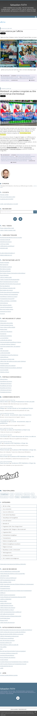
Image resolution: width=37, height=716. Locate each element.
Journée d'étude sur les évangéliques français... (20, 408)
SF (1, 415)
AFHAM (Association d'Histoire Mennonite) (10, 616)
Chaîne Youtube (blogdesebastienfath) (9, 279)
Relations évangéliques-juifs (10, 541)
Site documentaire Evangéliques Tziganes (10, 342)
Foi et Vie (2, 313)
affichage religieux (13, 160)
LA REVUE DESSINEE (5, 353)
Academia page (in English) (6, 199)
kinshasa (7, 157)
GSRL (12, 494)
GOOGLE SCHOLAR (5, 239)
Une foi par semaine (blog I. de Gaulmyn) (10, 346)
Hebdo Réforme (4, 357)
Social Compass (4, 659)
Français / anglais (4, 194)
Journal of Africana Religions (7, 655)
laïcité (11, 497)
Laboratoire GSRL (4, 575)
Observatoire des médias (6, 323)
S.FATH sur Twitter (4, 244)
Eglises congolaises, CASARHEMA (8, 301)
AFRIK (1, 348)
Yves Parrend (3, 436)
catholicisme (19, 494)
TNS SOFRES (3, 647)
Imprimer (32, 80)
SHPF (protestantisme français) (7, 580)
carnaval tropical (5, 80)
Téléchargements (7, 552)
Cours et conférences (8, 512)
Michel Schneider (5, 450)
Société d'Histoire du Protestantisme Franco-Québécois (14, 661)
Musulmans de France (5, 388)
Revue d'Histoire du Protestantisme (9, 294)
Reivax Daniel (4, 456)
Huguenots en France (5, 311)
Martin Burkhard (4, 463)
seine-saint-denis (18, 78)
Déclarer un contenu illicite (14, 709)
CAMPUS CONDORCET (5, 599)
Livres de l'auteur (7, 520)
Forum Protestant (4, 363)
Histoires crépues (4, 372)
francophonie (21, 157)
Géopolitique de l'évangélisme (10, 517)
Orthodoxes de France (6, 390)
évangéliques (4, 494)
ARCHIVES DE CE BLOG (6, 241)
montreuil (32, 156)
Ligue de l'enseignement (6, 307)
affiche (24, 77)
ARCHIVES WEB (4, 248)
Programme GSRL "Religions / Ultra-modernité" (14, 529)
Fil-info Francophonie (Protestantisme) (9, 292)
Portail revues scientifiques (7, 638)
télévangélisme (23, 159)
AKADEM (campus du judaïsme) (8, 365)
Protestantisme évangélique (23, 75)
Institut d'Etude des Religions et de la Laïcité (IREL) (12, 573)
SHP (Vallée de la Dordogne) (7, 614)
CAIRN (1, 668)
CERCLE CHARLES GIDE (6, 277)
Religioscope (3, 321)
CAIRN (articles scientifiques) (7, 246)
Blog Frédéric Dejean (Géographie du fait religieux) (12, 273)
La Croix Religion (4, 338)
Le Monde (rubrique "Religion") (8, 344)
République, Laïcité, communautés (11, 549)
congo (23, 156)
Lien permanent (5, 75)
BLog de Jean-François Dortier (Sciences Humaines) (13, 651)
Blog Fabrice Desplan (5, 269)
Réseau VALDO (4, 620)
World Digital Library (5, 618)
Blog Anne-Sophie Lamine (6, 309)
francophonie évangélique (13, 159)
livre (33, 494)
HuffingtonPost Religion (6, 336)
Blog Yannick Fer (4, 264)
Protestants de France (5, 392)
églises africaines (23, 160)
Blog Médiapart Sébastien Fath (7, 288)
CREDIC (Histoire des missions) (7, 607)
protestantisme (25, 497)
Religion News (3, 329)
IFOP (1, 649)
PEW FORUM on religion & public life (9, 644)
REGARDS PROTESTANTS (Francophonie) (10, 284)
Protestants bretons (5, 588)
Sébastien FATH (18, 5)
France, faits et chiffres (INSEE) (7, 327)
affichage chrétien (30, 77)
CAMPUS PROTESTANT (6, 603)
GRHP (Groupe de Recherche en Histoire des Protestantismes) (16, 590)
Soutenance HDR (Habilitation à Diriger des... (16, 443)
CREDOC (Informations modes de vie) (9, 636)
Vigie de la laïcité (4, 350)
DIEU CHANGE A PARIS (5, 582)
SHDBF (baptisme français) (6, 605)
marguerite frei (4, 421)
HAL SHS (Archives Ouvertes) (7, 640)
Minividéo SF (6, 523)
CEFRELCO (2, 592)
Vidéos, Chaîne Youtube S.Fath (8, 230)
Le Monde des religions (6, 340)
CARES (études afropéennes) (7, 622)
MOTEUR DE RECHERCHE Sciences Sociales (11, 237)
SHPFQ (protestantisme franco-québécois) (10, 612)
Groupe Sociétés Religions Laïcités (9, 675)
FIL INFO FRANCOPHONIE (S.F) (7, 253)
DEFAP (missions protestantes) (7, 595)
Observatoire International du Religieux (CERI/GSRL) (13, 564)
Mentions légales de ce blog (22, 709)
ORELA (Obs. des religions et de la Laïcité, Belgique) (13, 361)
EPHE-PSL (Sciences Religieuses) (8, 578)
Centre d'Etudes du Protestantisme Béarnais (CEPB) (13, 597)
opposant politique (15, 149)
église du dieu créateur (27, 78)
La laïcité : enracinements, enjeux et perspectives (17, 415)
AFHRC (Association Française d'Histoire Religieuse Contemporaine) (17, 584)
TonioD (2, 430)
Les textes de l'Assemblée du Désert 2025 (18, 430)
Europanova (3, 333)
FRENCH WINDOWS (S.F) (6, 255)
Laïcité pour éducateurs (6, 331)
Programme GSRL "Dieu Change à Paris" (13, 526)
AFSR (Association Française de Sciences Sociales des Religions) (16, 630)
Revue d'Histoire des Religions (7, 657)
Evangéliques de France (6, 381)
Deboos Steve (4, 401)
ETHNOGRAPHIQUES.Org (6, 666)
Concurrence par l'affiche (11, 31)
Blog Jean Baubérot (5, 286)
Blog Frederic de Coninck (6, 290)
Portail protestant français (6, 325)
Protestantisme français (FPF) (7, 298)
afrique (20, 156)
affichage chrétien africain (7, 78)
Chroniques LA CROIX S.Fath (7, 359)
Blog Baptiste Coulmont (6, 266)
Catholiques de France (5, 383)
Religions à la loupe (13, 77)
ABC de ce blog (6, 506)
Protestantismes (4, 77)
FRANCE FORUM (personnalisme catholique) (11, 367)
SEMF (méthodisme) (5, 586)
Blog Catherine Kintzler (6, 305)
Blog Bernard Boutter (5, 271)
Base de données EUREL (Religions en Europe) (11, 634)
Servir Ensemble (4, 370)
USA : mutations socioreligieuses (11, 558)
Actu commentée (7, 509)
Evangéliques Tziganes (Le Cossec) (8, 296)
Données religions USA (6, 642)
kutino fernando (13, 157)
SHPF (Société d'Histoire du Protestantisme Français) (13, 664)
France (17, 497)
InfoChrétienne (4, 303)
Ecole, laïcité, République (9, 515)
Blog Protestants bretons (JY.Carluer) (9, 281)
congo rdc (27, 156)
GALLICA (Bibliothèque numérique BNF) (10, 571)
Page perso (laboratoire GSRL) (7, 197)
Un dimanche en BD (8, 555)
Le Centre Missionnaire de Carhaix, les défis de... (23, 436)
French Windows (4, 275)
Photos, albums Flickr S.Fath (7, 228)
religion (34, 497)
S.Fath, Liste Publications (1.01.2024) (9, 204)
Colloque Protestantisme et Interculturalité (22, 401)
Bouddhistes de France (6, 385)
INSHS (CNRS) (3, 601)
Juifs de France (4, 379)
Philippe (2, 408)
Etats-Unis (26, 494)
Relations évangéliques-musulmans (11, 544)
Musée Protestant (4, 262)
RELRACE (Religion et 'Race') (7, 609)
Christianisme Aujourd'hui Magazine (9, 355)
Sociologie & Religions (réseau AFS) (9, 653)
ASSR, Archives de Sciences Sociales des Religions (13, 632)
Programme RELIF (7, 532)
